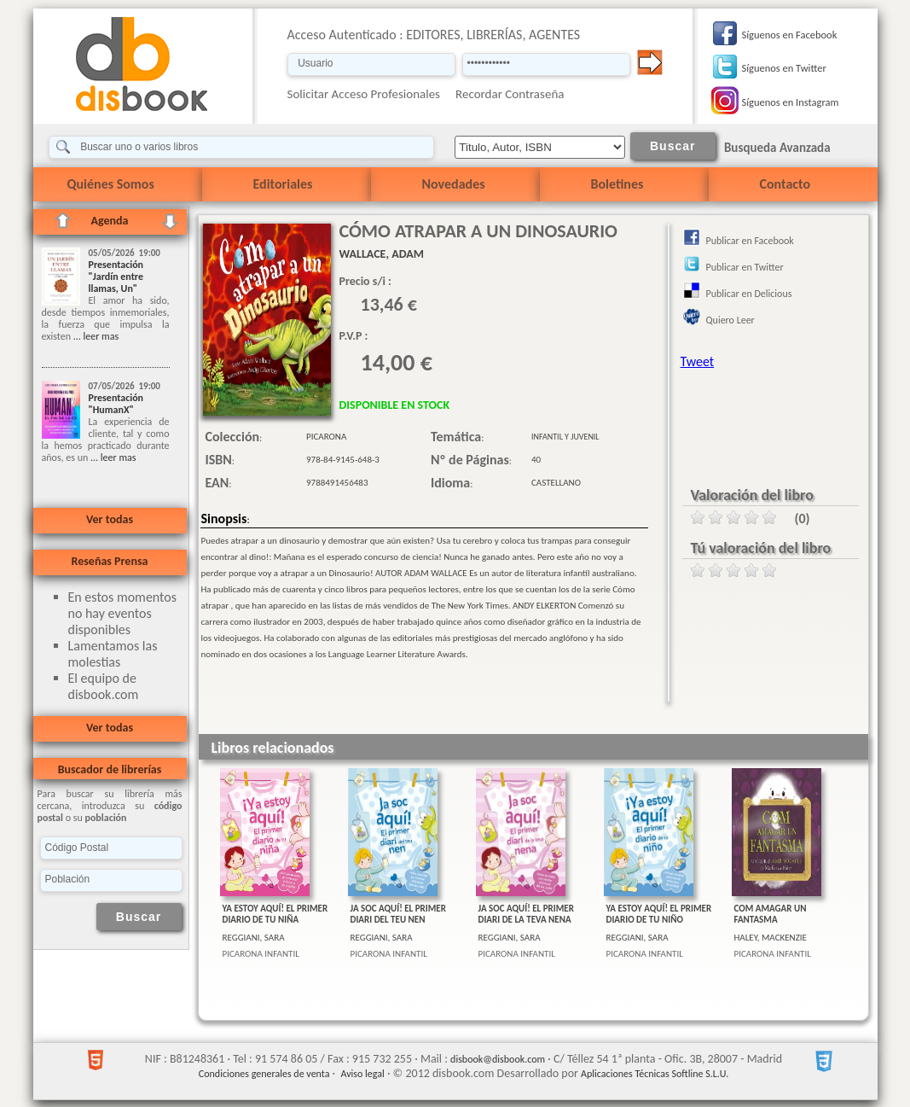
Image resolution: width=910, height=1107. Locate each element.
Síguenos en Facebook (790, 34)
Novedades (453, 184)
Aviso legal (362, 1074)
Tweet (698, 361)
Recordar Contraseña (509, 94)
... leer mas (95, 336)
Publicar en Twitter (745, 267)
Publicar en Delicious (749, 294)
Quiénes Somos (110, 184)
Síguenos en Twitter (784, 67)
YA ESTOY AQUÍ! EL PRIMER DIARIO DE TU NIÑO (659, 914)
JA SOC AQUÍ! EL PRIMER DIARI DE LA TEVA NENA (526, 914)
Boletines (617, 184)
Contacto (785, 184)
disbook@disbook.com (497, 1059)
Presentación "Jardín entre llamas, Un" (116, 276)
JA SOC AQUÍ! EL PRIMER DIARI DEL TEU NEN (398, 914)
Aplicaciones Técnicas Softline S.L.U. (654, 1074)
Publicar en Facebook (750, 241)
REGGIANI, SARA (254, 937)
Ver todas (109, 519)
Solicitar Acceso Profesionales (364, 94)
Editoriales (283, 184)
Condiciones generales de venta (264, 1074)
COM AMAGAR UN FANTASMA (770, 914)
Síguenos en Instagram (790, 102)
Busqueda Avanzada (777, 147)
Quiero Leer (730, 320)
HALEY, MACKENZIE (771, 937)
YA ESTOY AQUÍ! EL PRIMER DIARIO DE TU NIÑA (275, 914)
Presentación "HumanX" (116, 404)
